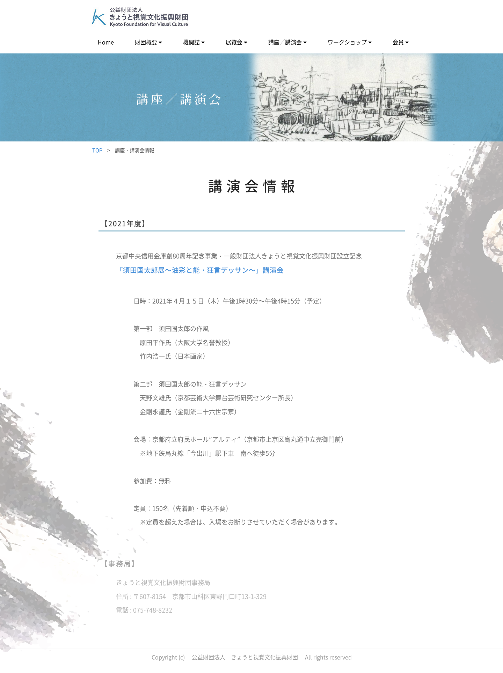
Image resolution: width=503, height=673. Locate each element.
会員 (398, 42)
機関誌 (191, 42)
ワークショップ (347, 42)
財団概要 (146, 42)
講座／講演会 (285, 42)
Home (106, 42)
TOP (97, 150)
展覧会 (234, 42)
